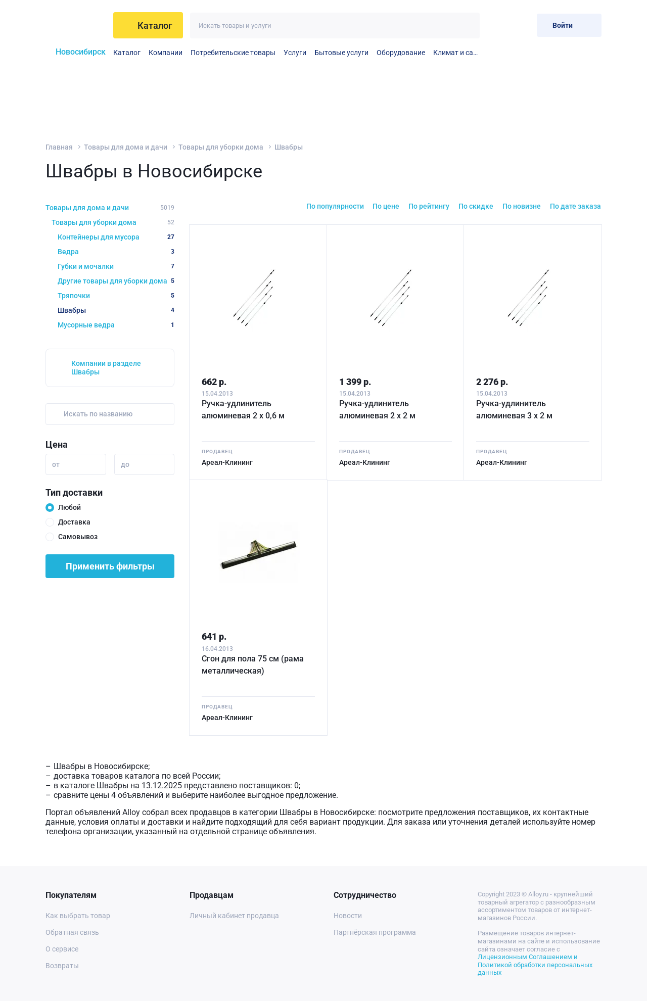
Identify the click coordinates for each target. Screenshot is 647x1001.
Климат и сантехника (456, 53)
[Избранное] (496, 25)
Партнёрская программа (375, 932)
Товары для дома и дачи (125, 147)
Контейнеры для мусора (116, 237)
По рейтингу (428, 206)
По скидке (475, 206)
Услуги (295, 53)
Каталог (127, 53)
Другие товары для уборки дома (116, 280)
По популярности (335, 206)
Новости (348, 916)
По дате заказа (575, 206)
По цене (386, 206)
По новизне (521, 206)
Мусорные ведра (116, 324)
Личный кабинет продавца (234, 916)
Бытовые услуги (341, 53)
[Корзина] (521, 25)
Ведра (116, 251)
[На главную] (76, 25)
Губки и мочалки (116, 266)
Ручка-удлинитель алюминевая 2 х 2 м (377, 409)
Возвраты (62, 966)
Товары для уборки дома (220, 147)
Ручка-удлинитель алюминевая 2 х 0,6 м (243, 409)
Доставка (74, 522)
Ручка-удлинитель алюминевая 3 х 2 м (514, 409)
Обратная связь (72, 932)
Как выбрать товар (77, 916)
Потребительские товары (233, 53)
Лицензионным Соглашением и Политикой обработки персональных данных (535, 964)
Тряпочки (116, 295)
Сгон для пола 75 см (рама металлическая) (253, 665)
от (56, 464)
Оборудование (401, 53)
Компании (165, 53)
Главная (59, 147)
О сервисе (61, 949)
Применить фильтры (110, 566)
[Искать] (466, 25)
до (125, 464)
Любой (69, 507)
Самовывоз (78, 537)
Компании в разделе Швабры (106, 367)
